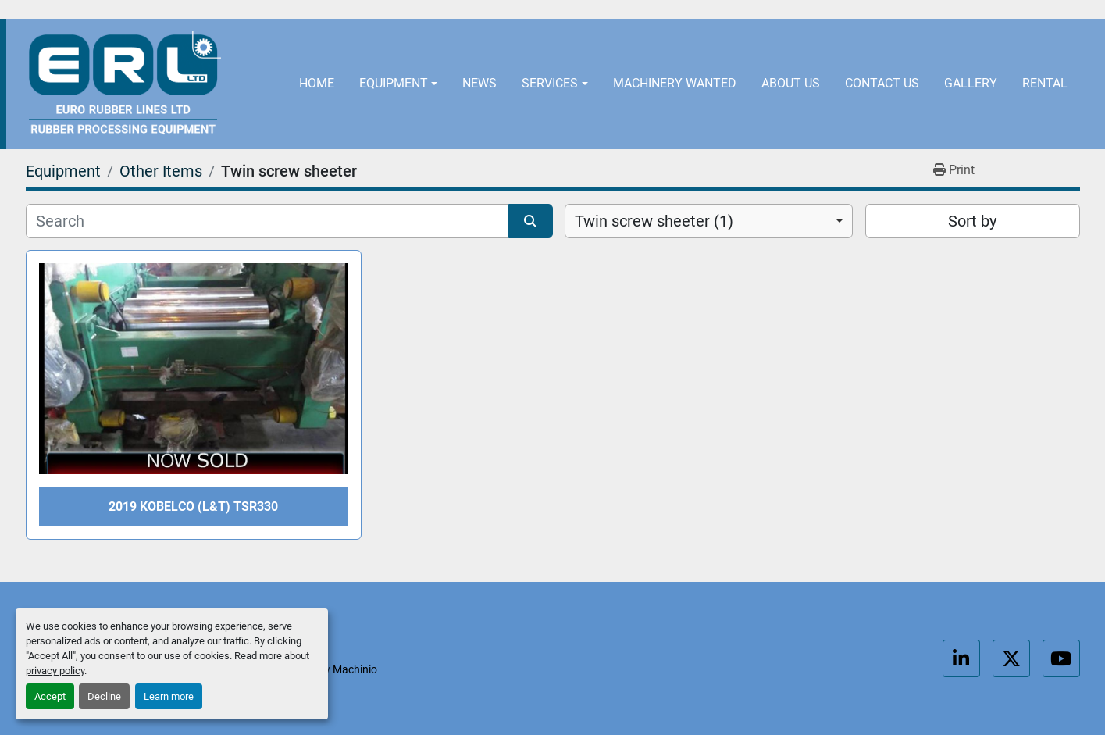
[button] (398, 84)
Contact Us (882, 83)
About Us (790, 83)
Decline (104, 696)
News (479, 83)
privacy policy (55, 670)
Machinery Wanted (674, 83)
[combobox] (709, 221)
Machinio (355, 669)
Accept (50, 696)
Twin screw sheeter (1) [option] (654, 221)
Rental (1045, 83)
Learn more (169, 696)
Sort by (972, 221)
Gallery (970, 83)
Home (316, 83)
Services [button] (550, 83)
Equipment (393, 83)
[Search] (267, 221)
